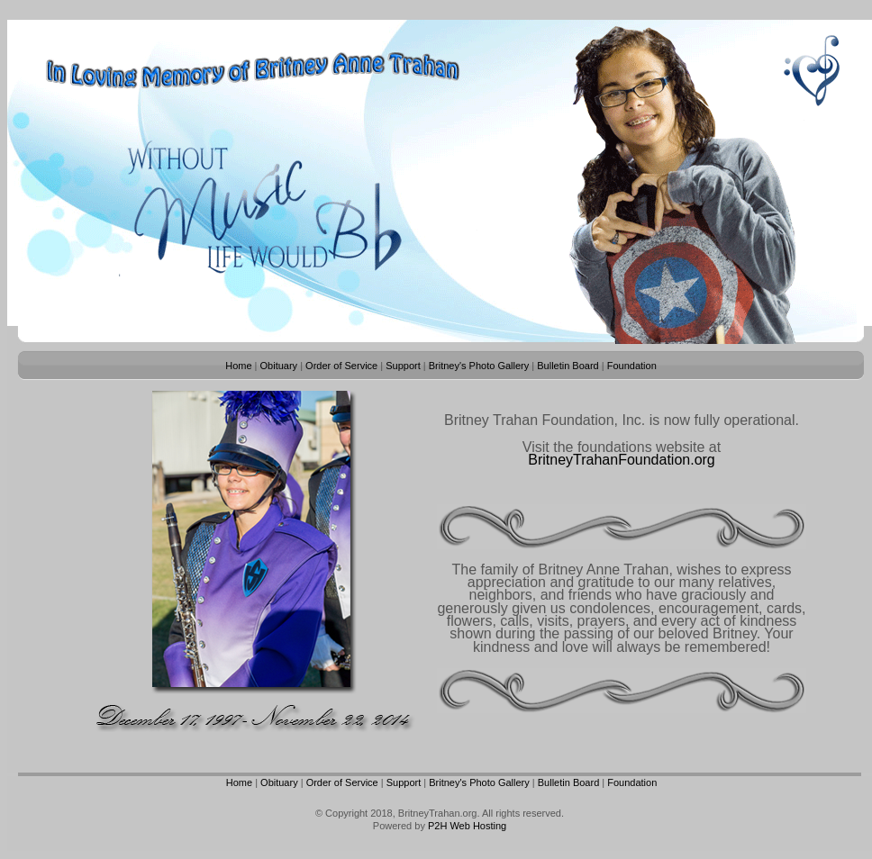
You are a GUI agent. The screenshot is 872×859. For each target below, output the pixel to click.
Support (403, 365)
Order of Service (341, 365)
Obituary (279, 365)
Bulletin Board (568, 365)
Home (238, 365)
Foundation (632, 365)
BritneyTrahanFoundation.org (621, 459)
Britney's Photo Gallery (479, 365)
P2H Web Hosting (467, 825)
